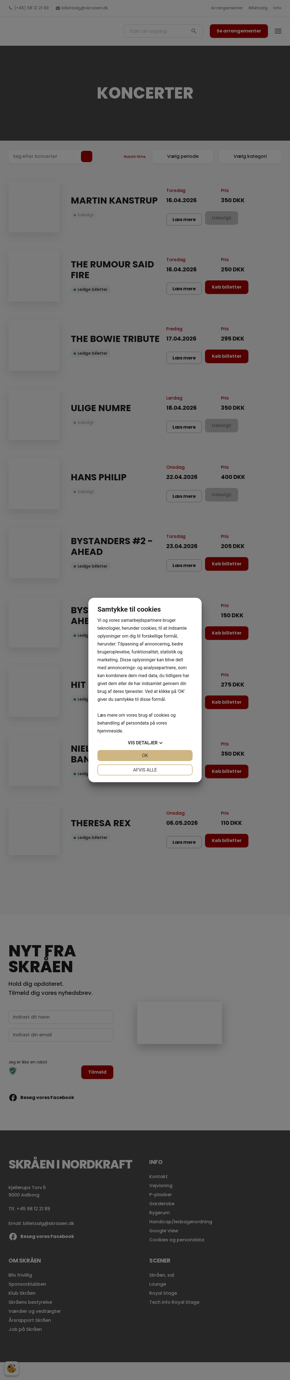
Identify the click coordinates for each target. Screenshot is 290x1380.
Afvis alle (145, 770)
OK (145, 755)
